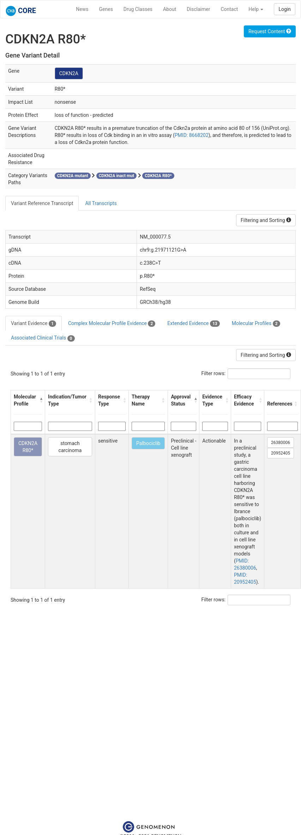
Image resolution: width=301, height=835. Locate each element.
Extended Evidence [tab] (193, 323)
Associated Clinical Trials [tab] (43, 338)
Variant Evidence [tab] (33, 323)
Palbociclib (148, 443)
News (82, 9)
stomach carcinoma (70, 446)
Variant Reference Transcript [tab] (42, 203)
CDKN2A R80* (27, 446)
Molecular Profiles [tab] (256, 323)
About (169, 9)
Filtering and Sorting (266, 220)
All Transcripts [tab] (100, 203)
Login (284, 9)
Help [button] (255, 9)
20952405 (280, 453)
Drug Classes (138, 9)
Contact (229, 9)
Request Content (269, 31)
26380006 (280, 442)
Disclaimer (198, 9)
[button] (40, 400)
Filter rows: (213, 373)
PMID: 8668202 (192, 135)
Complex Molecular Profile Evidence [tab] (111, 323)
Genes (106, 9)
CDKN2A (68, 73)
